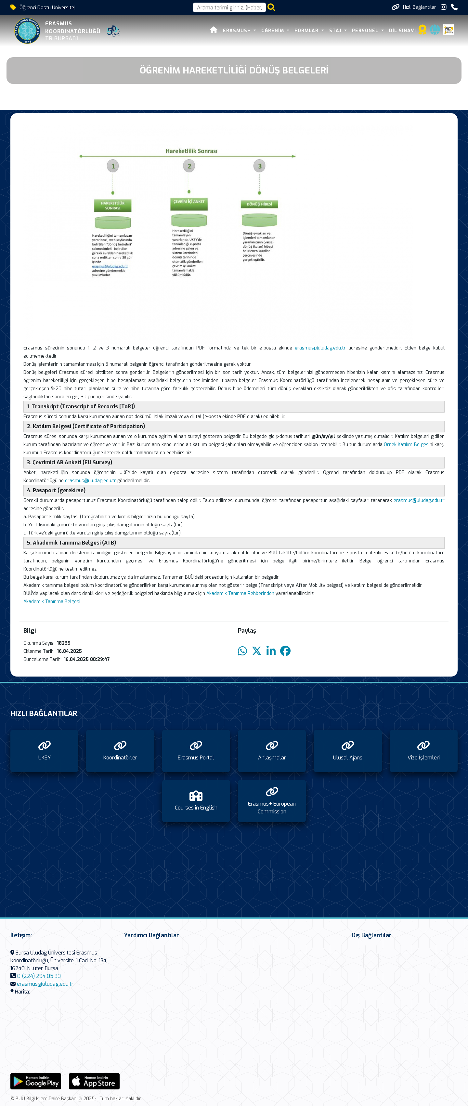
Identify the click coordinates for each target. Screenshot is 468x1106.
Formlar (307, 31)
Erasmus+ (237, 31)
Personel (366, 31)
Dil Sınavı (402, 31)
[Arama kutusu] (229, 7)
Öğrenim (273, 31)
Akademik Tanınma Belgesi (51, 602)
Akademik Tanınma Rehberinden (240, 593)
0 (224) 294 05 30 (39, 976)
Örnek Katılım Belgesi (407, 444)
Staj (336, 31)
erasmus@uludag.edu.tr (320, 348)
